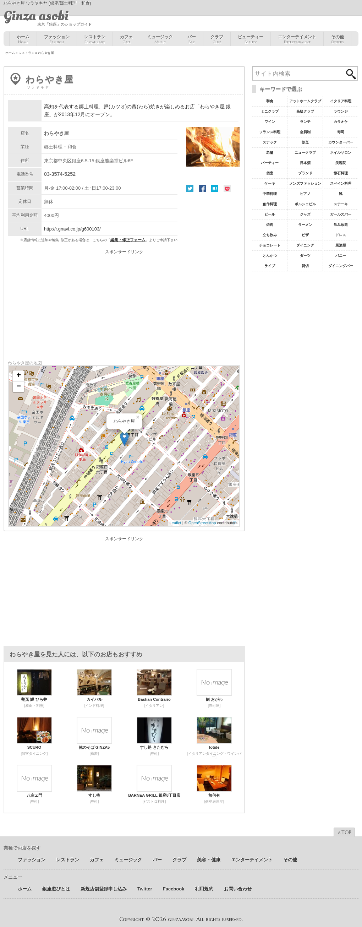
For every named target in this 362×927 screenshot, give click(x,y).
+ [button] (18, 375)
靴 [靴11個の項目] (340, 194)
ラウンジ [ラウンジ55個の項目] (341, 111)
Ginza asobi (36, 16)
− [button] (18, 386)
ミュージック (160, 39)
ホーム (23, 39)
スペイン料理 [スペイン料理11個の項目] (340, 183)
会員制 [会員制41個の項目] (305, 132)
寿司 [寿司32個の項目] (340, 132)
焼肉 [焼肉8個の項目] (269, 225)
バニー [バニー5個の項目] (340, 256)
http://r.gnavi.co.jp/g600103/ (72, 229)
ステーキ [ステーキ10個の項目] (341, 204)
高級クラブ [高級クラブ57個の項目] (305, 111)
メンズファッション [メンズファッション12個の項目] (305, 183)
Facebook (202, 188)
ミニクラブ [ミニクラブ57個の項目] (270, 111)
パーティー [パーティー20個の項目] (270, 163)
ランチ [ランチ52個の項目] (305, 122)
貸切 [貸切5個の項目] (305, 266)
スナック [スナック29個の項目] (270, 142)
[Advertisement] (124, 303)
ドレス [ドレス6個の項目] (340, 235)
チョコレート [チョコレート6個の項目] (269, 245)
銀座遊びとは (56, 888)
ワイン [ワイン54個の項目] (269, 122)
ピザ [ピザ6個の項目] (305, 235)
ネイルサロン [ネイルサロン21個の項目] (340, 152)
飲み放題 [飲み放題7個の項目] (341, 225)
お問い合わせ (238, 888)
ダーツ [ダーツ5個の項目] (305, 256)
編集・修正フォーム (128, 240)
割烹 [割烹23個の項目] (305, 142)
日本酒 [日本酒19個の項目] (305, 163)
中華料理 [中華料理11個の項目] (270, 194)
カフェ (126, 39)
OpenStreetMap (202, 523)
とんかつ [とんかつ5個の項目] (270, 256)
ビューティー (250, 39)
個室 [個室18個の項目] (269, 173)
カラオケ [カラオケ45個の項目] (341, 122)
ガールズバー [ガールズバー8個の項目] (340, 214)
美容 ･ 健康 (208, 859)
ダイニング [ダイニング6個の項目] (305, 245)
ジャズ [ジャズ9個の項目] (305, 214)
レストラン (94, 39)
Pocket (227, 188)
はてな (214, 188)
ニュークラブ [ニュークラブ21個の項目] (305, 152)
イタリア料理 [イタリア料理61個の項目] (340, 101)
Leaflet (175, 523)
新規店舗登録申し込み (104, 888)
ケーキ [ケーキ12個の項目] (269, 183)
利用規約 (204, 888)
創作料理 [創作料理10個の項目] (270, 204)
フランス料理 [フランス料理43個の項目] (269, 132)
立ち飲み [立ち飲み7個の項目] (270, 235)
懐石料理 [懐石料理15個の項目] (341, 173)
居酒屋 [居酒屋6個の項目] (340, 245)
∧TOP (344, 832)
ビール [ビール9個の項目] (269, 214)
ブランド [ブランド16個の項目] (305, 173)
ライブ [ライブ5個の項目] (269, 266)
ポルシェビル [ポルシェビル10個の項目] (305, 204)
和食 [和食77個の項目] (269, 101)
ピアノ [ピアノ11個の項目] (305, 194)
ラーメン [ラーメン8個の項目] (305, 225)
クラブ (216, 39)
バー (191, 39)
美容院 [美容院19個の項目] (340, 163)
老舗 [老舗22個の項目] (269, 152)
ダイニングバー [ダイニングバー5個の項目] (340, 266)
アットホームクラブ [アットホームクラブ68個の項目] (305, 101)
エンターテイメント (297, 39)
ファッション (57, 39)
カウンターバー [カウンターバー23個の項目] (340, 142)
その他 (337, 39)
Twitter (189, 188)
